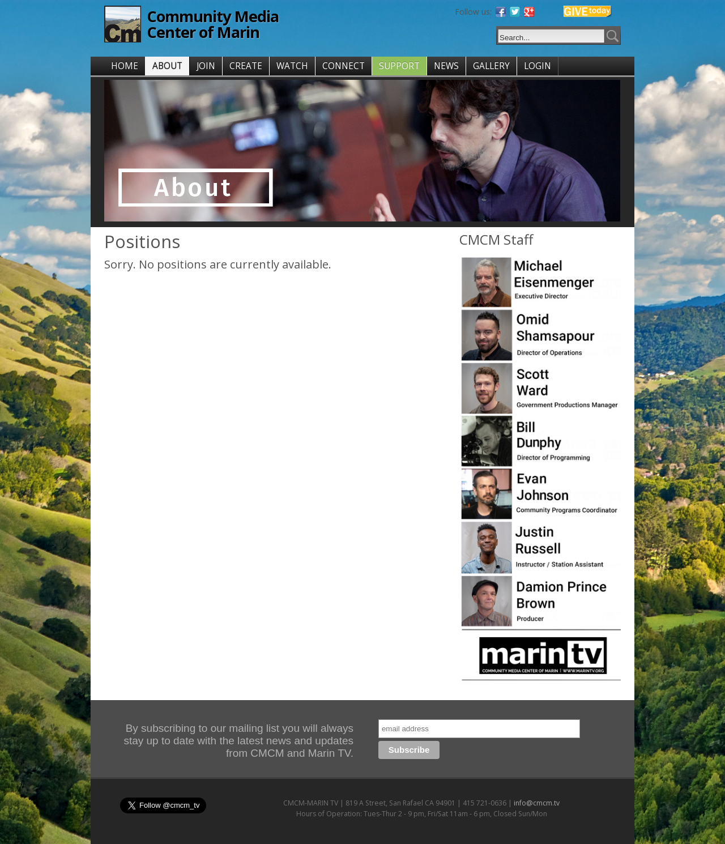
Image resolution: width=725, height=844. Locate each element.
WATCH (292, 66)
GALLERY (491, 66)
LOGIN (537, 66)
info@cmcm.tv (537, 803)
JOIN (206, 66)
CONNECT (343, 66)
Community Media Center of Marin (213, 24)
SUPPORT (399, 66)
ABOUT (167, 66)
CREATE (245, 66)
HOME (124, 66)
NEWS (446, 66)
